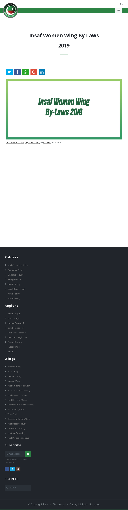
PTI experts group (16, 409)
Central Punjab (15, 342)
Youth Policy (14, 294)
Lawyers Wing (14, 376)
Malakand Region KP (17, 337)
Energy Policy (14, 279)
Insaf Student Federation (19, 386)
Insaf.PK (47, 142)
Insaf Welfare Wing (16, 433)
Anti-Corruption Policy (18, 265)
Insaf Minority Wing (16, 428)
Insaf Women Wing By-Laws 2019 (23, 142)
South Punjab (14, 313)
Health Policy (14, 284)
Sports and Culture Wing (19, 390)
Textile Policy (14, 298)
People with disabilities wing (21, 405)
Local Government (16, 289)
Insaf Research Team (17, 400)
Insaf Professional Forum (19, 438)
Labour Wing (14, 381)
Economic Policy (15, 270)
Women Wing (14, 367)
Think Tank (12, 414)
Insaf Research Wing (17, 395)
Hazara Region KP (16, 323)
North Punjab (14, 318)
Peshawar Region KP (17, 333)
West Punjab (14, 347)
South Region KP (15, 328)
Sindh (10, 351)
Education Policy (15, 275)
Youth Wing (13, 371)
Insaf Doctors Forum (17, 424)
